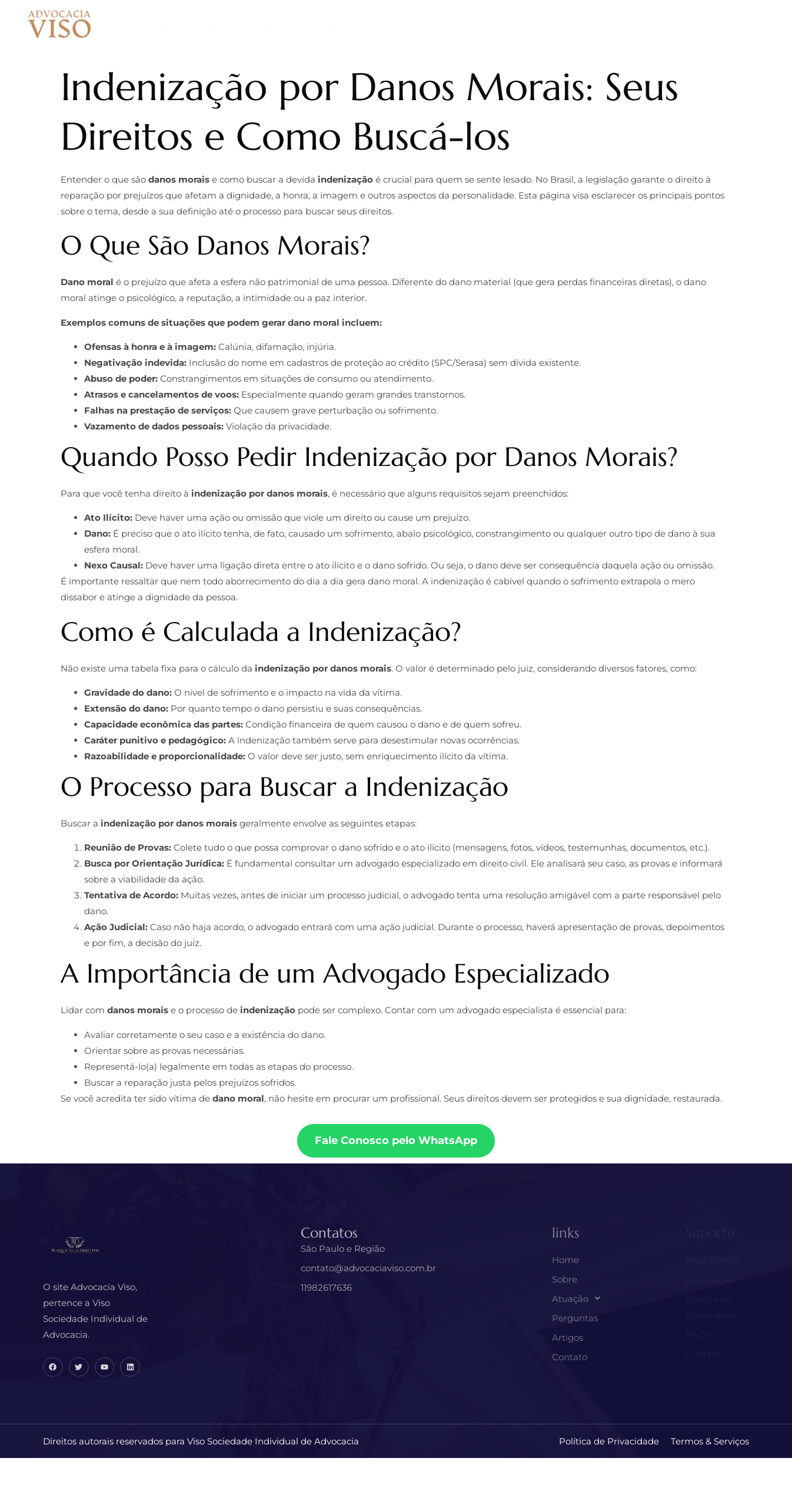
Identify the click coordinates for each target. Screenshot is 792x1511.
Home (156, 25)
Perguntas (355, 25)
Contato (493, 25)
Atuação (276, 26)
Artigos (427, 25)
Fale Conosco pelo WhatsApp (396, 1140)
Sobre (209, 25)
